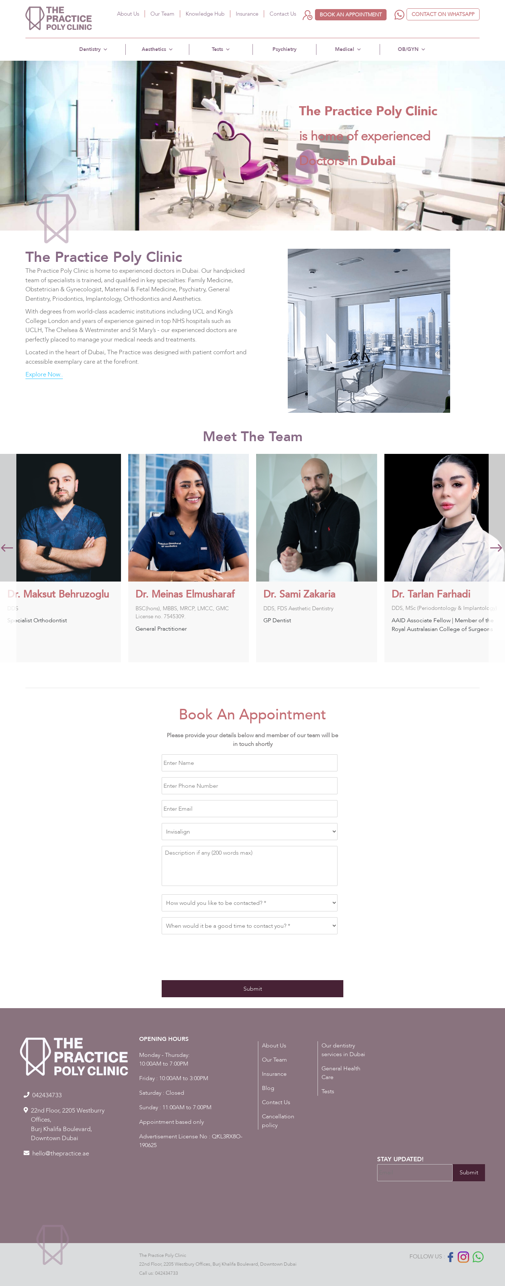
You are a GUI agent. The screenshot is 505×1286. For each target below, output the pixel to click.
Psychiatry (284, 49)
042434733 (166, 1273)
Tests (221, 49)
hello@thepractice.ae (60, 1153)
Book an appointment (351, 14)
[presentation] (217, 954)
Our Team (162, 13)
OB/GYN (412, 49)
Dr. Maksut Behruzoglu (183, 594)
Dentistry (93, 49)
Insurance (247, 13)
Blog (268, 1088)
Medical (348, 49)
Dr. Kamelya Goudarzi (52, 595)
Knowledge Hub (205, 13)
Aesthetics (157, 49)
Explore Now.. (44, 374)
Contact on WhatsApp (443, 14)
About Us (128, 13)
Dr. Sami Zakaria (424, 594)
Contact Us (283, 13)
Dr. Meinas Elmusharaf (309, 594)
